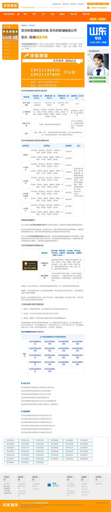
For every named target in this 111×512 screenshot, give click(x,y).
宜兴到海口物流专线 (12, 459)
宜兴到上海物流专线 (26, 440)
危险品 (62, 14)
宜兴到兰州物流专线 (70, 448)
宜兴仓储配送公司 (67, 505)
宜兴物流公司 (56, 4)
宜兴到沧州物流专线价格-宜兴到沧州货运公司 (36, 415)
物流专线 (86, 14)
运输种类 (84, 478)
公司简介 (7, 43)
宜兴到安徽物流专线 (28, 332)
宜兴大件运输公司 (56, 505)
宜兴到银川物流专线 (85, 448)
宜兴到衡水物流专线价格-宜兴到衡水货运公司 (36, 419)
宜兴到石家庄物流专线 (85, 451)
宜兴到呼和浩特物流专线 (26, 455)
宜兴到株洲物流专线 (41, 462)
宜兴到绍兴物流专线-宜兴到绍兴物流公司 (35, 397)
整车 (25, 14)
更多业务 (73, 14)
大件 (43, 14)
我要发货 (93, 19)
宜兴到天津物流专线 (41, 440)
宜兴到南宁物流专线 (85, 455)
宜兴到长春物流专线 (41, 451)
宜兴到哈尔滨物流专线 (70, 451)
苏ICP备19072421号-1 (102, 503)
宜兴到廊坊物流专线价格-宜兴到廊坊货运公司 (36, 422)
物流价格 (66, 4)
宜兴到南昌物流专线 (56, 444)
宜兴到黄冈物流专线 (12, 462)
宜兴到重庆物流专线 (56, 440)
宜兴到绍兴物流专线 (70, 459)
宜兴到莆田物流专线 (85, 459)
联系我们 (98, 478)
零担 (34, 14)
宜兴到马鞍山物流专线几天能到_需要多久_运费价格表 (39, 404)
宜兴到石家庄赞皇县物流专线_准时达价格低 (36, 391)
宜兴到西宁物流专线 (12, 451)
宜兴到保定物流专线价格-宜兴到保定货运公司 (36, 432)
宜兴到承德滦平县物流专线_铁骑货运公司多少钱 (37, 387)
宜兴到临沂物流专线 (26, 462)
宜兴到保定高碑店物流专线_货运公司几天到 (36, 394)
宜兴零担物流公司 (45, 505)
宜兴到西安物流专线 (56, 448)
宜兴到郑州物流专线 (41, 455)
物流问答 (70, 478)
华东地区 (32, 25)
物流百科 (73, 4)
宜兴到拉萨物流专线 (12, 448)
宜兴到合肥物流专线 (41, 444)
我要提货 (102, 19)
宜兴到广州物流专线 (26, 448)
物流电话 (81, 4)
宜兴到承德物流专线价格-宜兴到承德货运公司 (36, 429)
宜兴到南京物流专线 (12, 444)
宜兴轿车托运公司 (26, 507)
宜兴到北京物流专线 (12, 440)
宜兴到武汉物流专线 (70, 455)
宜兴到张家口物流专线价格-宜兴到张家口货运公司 (38, 425)
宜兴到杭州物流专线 (85, 440)
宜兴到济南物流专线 (26, 444)
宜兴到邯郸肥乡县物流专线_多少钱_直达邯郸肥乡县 (38, 401)
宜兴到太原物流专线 (12, 455)
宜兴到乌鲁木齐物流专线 (26, 451)
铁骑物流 (24, 25)
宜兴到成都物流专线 (70, 444)
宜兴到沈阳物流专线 (56, 451)
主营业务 (6, 478)
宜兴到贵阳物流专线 (41, 448)
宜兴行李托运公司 (37, 507)
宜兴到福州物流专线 (70, 440)
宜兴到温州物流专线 (56, 459)
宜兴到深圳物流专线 (26, 459)
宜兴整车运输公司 (34, 505)
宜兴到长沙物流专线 (56, 455)
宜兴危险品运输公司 (78, 505)
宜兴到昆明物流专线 (85, 444)
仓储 (52, 14)
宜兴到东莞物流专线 (41, 459)
